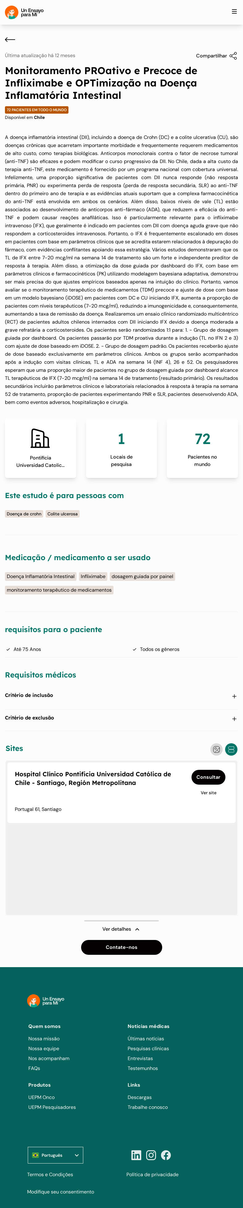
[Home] (24, 12)
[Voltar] (10, 39)
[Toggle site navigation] (234, 11)
